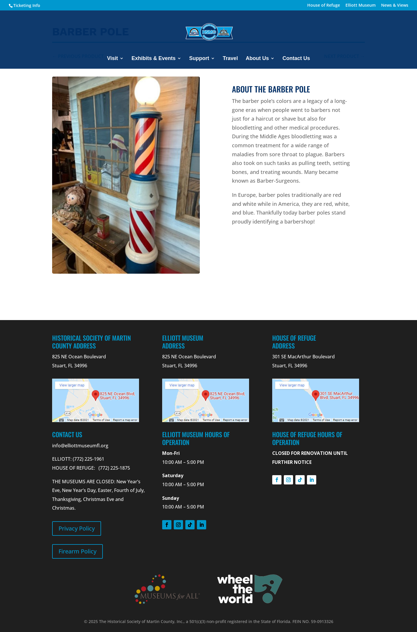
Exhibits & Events (153, 58)
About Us (257, 58)
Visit (112, 58)
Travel (230, 58)
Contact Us (296, 58)
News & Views (394, 5)
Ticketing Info (26, 5)
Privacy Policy (76, 528)
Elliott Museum (360, 5)
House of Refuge (323, 5)
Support (199, 58)
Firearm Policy (77, 551)
